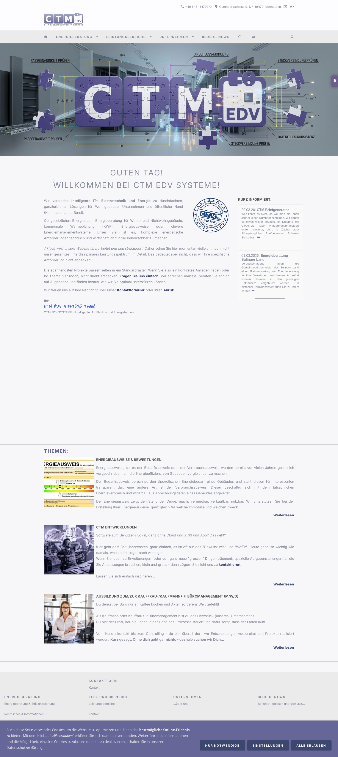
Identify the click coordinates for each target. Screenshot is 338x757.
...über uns (180, 703)
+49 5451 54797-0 (196, 6)
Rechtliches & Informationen (24, 714)
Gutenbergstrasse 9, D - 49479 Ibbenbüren (247, 6)
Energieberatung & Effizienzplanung (29, 703)
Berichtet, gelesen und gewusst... (281, 703)
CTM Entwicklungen (116, 527)
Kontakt (94, 687)
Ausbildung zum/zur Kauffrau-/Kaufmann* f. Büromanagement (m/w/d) (167, 596)
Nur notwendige (222, 745)
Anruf (168, 290)
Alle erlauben (311, 745)
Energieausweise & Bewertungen (128, 459)
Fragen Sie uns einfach (139, 276)
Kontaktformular (131, 290)
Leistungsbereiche (102, 703)
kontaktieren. (230, 564)
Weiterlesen (283, 515)
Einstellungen (268, 745)
